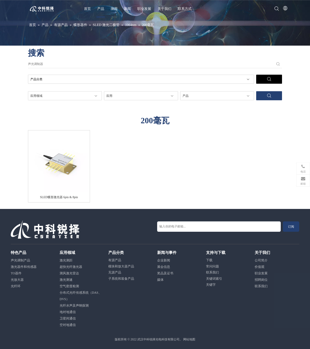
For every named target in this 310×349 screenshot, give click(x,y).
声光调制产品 (20, 260)
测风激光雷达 (69, 273)
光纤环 (15, 286)
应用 (114, 9)
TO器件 (16, 273)
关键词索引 (214, 278)
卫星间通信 (68, 318)
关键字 (211, 284)
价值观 (259, 267)
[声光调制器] (151, 64)
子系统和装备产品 (121, 278)
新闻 (127, 9)
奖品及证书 (165, 273)
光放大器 (17, 279)
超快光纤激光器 (71, 267)
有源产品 (114, 260)
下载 (209, 260)
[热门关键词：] (278, 64)
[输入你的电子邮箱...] (219, 226)
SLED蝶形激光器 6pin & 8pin (59, 197)
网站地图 (189, 339)
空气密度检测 (69, 286)
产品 (100, 9)
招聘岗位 (261, 279)
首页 (87, 9)
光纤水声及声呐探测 (74, 305)
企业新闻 (163, 260)
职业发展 (144, 9)
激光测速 (66, 279)
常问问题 (212, 266)
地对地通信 (68, 312)
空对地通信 (68, 325)
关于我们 (164, 9)
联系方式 (185, 9)
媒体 (160, 279)
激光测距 (66, 260)
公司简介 (261, 260)
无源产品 (114, 272)
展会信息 (163, 267)
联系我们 (212, 272)
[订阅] (291, 226)
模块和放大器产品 (121, 266)
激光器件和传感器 (24, 267)
